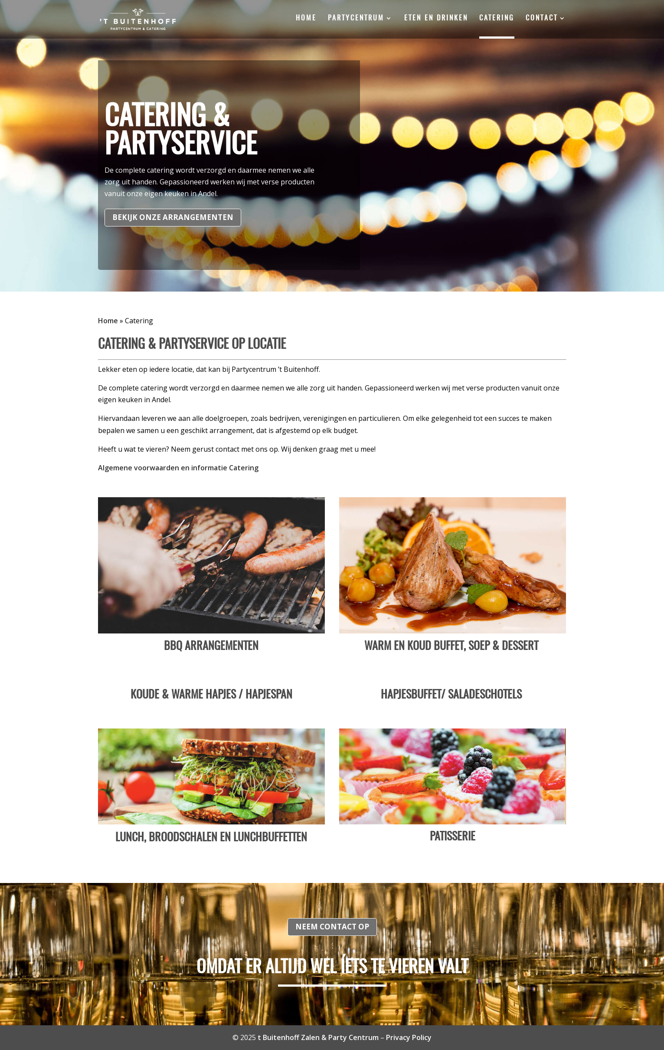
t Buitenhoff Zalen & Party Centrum (318, 1037)
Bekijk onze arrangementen (172, 217)
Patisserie (452, 837)
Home (306, 18)
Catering (496, 18)
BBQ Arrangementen (211, 646)
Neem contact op (332, 927)
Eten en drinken (436, 18)
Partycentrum (356, 18)
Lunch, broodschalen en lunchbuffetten (211, 837)
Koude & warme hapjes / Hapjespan (211, 695)
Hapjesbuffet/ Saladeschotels (452, 695)
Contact (542, 18)
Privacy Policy (409, 1037)
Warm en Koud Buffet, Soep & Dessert (452, 646)
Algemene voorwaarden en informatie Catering (178, 467)
